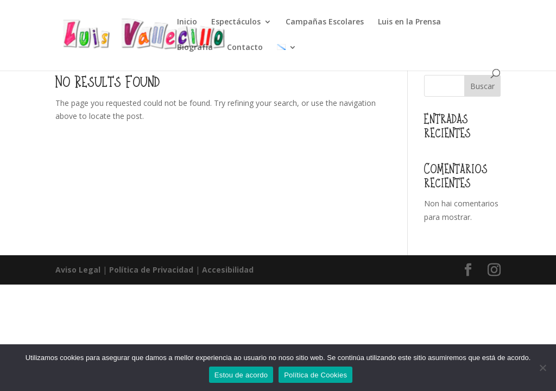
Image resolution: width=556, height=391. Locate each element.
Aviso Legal (77, 269)
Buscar (482, 86)
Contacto (245, 47)
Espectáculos (236, 22)
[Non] (542, 367)
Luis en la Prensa (409, 22)
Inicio (187, 22)
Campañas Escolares (325, 22)
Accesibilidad (228, 269)
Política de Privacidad (151, 269)
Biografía (195, 47)
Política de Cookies (315, 375)
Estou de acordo (241, 375)
